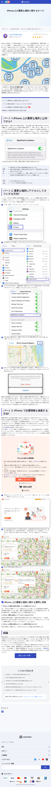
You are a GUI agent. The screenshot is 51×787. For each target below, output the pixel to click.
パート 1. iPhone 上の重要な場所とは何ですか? (15, 100)
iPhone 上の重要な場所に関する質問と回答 (14, 110)
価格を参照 (25, 486)
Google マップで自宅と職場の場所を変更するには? (18, 674)
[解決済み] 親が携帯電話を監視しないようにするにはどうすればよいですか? (24, 687)
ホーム (6, 29)
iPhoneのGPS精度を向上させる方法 (14, 684)
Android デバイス (9, 475)
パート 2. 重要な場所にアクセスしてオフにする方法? (17, 104)
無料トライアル (24, 479)
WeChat (36, 461)
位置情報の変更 (14, 29)
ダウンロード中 (24, 655)
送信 (45, 767)
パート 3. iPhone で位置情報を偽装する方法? (16, 107)
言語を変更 (7, 774)
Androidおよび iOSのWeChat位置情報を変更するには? (19, 680)
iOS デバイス (19, 475)
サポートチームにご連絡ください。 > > (35, 696)
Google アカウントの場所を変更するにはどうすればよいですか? (21, 690)
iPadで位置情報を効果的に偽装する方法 (15, 677)
